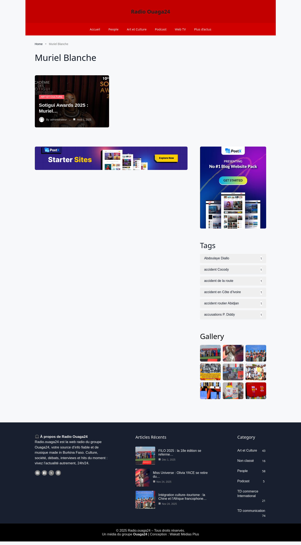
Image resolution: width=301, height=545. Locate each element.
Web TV (180, 29)
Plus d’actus (202, 29)
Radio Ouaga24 (150, 11)
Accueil (95, 29)
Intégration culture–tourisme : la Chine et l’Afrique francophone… (182, 500)
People (113, 29)
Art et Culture (137, 29)
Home (39, 44)
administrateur (58, 119)
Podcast (160, 29)
